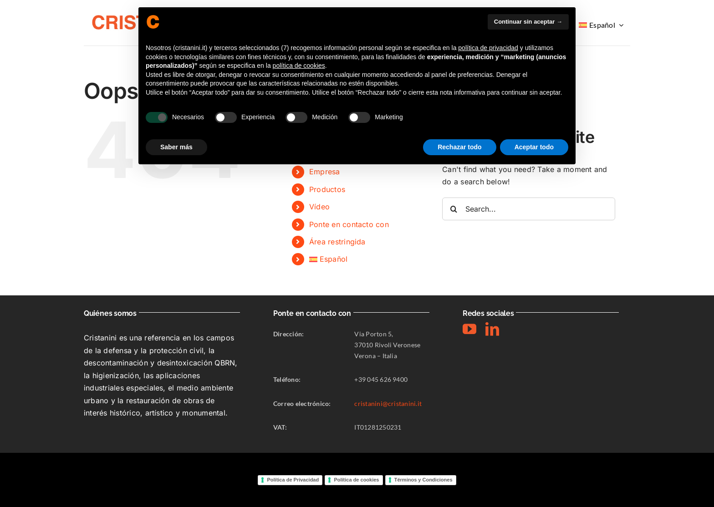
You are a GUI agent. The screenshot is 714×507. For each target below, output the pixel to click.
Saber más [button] (176, 147)
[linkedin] (492, 329)
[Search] (453, 209)
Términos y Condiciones (423, 479)
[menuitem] (602, 25)
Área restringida (337, 241)
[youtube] (469, 329)
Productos (327, 189)
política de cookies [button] (299, 65)
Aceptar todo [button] (534, 147)
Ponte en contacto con (349, 224)
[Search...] (528, 209)
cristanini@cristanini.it (388, 403)
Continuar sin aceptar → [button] (528, 21)
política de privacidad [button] (488, 47)
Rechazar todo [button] (459, 147)
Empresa (324, 171)
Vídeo (319, 206)
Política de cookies (356, 479)
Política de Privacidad (293, 479)
